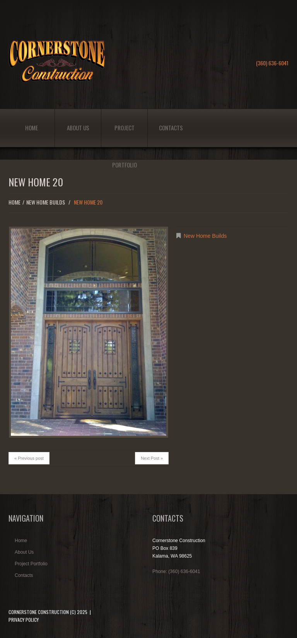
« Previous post (29, 458)
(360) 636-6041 (272, 63)
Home (31, 127)
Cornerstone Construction (39, 612)
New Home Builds (45, 202)
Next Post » (152, 458)
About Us (78, 127)
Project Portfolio (124, 135)
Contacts (171, 127)
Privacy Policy (24, 619)
